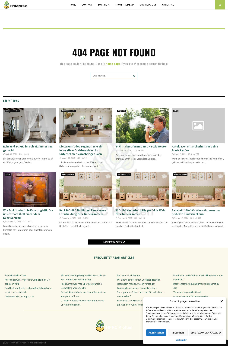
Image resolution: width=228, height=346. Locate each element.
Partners (104, 4)
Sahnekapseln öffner (15, 275)
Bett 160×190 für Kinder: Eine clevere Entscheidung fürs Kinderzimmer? (83, 212)
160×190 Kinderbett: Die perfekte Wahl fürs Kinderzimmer (140, 212)
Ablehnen (178, 332)
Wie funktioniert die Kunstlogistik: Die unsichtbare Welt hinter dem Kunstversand (28, 214)
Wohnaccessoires (12, 111)
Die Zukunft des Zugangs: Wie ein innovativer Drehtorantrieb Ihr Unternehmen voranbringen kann (80, 150)
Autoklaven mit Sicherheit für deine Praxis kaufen (195, 148)
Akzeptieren (156, 332)
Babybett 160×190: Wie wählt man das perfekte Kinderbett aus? (196, 212)
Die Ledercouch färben (128, 275)
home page (113, 63)
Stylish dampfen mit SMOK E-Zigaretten (141, 146)
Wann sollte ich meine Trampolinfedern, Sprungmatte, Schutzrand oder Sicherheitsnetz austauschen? (141, 292)
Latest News (11, 101)
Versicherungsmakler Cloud (187, 292)
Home (73, 4)
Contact (87, 4)
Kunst (8, 174)
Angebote (121, 111)
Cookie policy (181, 340)
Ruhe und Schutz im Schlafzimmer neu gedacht (28, 148)
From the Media (124, 4)
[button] (221, 301)
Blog (176, 111)
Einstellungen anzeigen (206, 332)
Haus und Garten (68, 174)
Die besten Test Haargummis (19, 296)
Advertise (168, 4)
